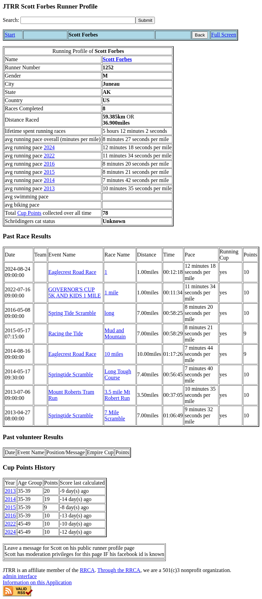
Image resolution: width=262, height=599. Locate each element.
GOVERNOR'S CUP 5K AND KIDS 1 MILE (74, 292)
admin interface (20, 576)
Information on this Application (37, 582)
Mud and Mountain (115, 333)
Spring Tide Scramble (72, 313)
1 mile (111, 292)
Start (10, 35)
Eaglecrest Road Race (72, 272)
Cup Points (29, 213)
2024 (49, 147)
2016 (49, 164)
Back (200, 35)
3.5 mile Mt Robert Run (117, 395)
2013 (49, 188)
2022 (49, 155)
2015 (49, 172)
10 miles (113, 354)
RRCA (87, 570)
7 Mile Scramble (114, 415)
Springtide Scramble (70, 374)
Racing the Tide (65, 333)
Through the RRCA (118, 570)
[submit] (145, 20)
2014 (49, 180)
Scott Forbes (117, 59)
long (109, 313)
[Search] (77, 20)
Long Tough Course (117, 374)
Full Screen (223, 35)
